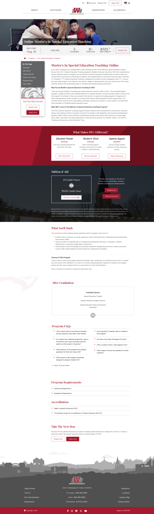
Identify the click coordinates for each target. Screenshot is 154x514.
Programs (31, 58)
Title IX (27, 493)
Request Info (102, 3)
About (34, 10)
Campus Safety (124, 502)
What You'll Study (29, 77)
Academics (119, 10)
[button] (70, 332)
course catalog (67, 265)
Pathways (55, 10)
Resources (91, 3)
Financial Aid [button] (111, 190)
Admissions (98, 10)
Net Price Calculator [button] (71, 197)
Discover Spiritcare (90, 156)
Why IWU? (27, 71)
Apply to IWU (123, 510)
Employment (29, 502)
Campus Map (124, 497)
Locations (126, 493)
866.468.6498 (81, 493)
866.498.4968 (79, 497)
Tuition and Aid (28, 74)
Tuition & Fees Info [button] (111, 196)
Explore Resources (116, 156)
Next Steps (27, 84)
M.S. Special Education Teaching (49, 58)
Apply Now (115, 3)
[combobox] (127, 3)
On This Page (27, 64)
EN (127, 3)
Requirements (28, 81)
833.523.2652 (81, 502)
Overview (26, 68)
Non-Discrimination (31, 497)
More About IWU (64, 156)
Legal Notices (29, 488)
